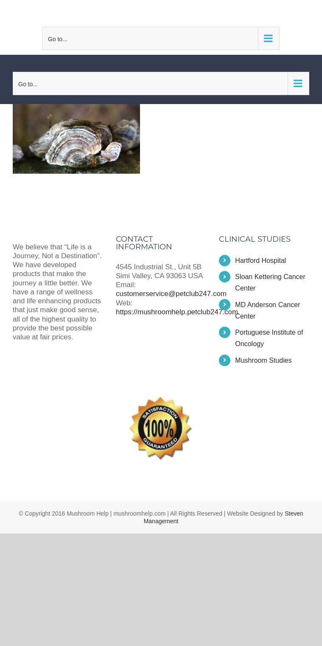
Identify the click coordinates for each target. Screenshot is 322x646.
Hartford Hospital (260, 260)
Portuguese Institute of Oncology (269, 338)
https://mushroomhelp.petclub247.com (177, 312)
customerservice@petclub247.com (160, 13)
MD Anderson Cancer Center (267, 310)
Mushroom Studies (263, 360)
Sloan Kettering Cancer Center (270, 282)
